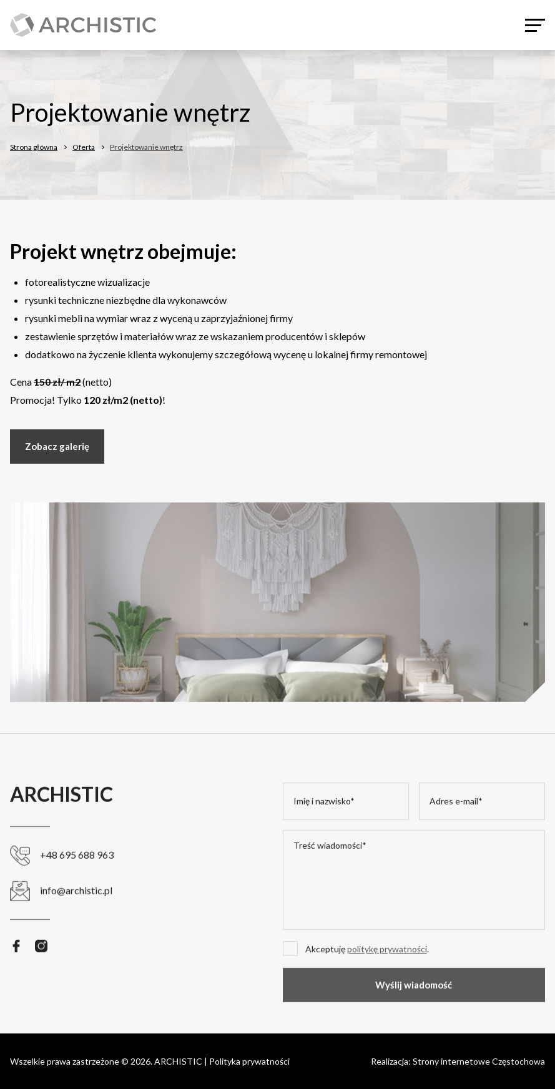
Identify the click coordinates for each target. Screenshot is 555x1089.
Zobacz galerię (57, 446)
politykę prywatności (387, 963)
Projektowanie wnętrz (146, 147)
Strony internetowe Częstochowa (479, 1061)
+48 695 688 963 (62, 870)
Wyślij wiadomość (413, 999)
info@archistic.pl (61, 905)
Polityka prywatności (249, 1061)
